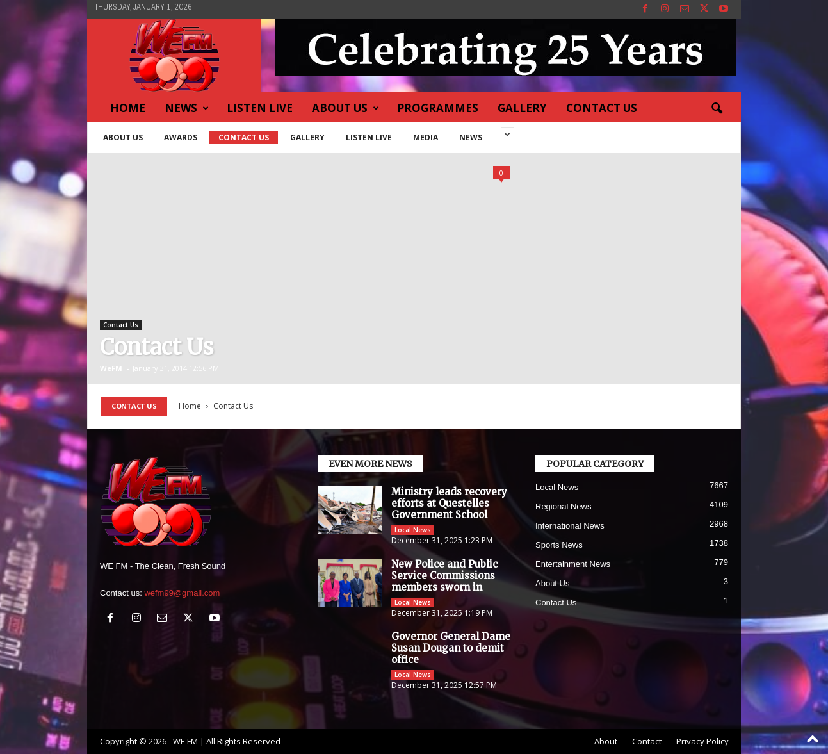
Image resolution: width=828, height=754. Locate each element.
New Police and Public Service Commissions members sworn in (444, 575)
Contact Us (601, 108)
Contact (647, 741)
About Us (345, 108)
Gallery (522, 108)
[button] (716, 109)
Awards (180, 137)
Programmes (437, 108)
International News (570, 525)
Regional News (563, 506)
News (187, 108)
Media (425, 137)
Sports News (559, 545)
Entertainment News (572, 564)
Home (127, 108)
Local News (412, 529)
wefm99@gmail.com (182, 593)
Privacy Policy (702, 741)
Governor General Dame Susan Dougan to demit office (450, 648)
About (605, 741)
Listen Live (260, 108)
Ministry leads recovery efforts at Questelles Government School (449, 503)
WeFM (111, 368)
